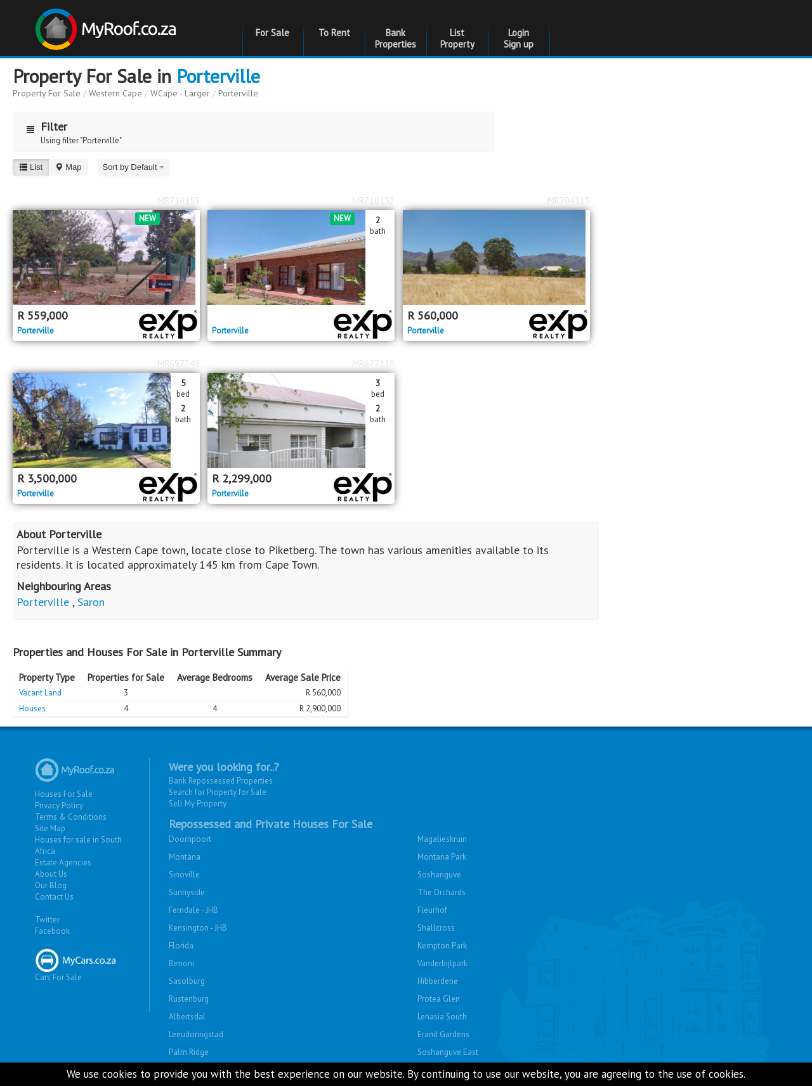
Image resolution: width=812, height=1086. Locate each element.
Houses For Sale (64, 794)
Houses (32, 708)
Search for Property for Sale (217, 792)
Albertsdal (187, 1016)
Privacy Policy (59, 805)
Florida (181, 945)
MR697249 (178, 363)
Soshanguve (439, 874)
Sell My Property (197, 803)
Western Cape (115, 93)
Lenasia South (442, 1016)
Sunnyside (187, 892)
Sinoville (184, 874)
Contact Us (54, 896)
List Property (457, 38)
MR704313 (568, 200)
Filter (43, 126)
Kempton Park (442, 945)
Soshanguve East (447, 1052)
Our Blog (51, 885)
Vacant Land (40, 692)
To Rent (334, 33)
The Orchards (441, 892)
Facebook (52, 931)
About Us (51, 874)
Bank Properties (395, 38)
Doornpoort (190, 839)
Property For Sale (47, 93)
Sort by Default (134, 167)
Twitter (47, 919)
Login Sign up (519, 38)
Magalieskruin (442, 839)
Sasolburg (187, 981)
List (31, 167)
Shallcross (436, 927)
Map (68, 167)
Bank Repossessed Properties (221, 780)
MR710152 (373, 200)
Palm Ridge (189, 1052)
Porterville (218, 75)
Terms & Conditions (71, 816)
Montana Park (441, 856)
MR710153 (178, 200)
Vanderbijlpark (442, 963)
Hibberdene (437, 981)
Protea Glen (438, 998)
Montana (184, 856)
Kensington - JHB (198, 927)
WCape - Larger (180, 93)
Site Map (50, 828)
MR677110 (373, 363)
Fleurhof (432, 910)
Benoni (181, 963)
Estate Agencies (63, 862)
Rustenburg (189, 998)
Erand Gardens (443, 1034)
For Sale (272, 33)
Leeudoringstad (196, 1034)
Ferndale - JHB (193, 910)
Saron (91, 602)
